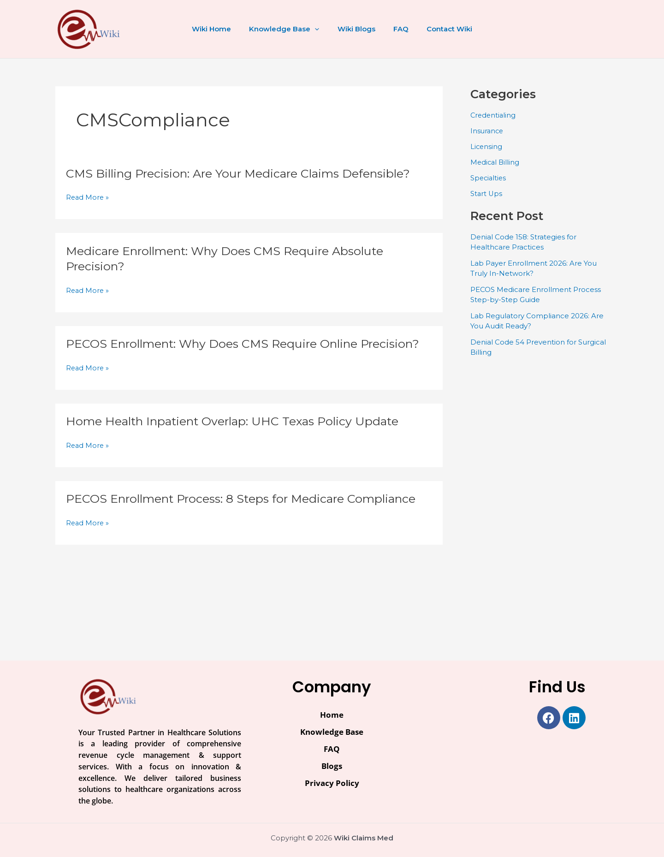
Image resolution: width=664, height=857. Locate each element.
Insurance (487, 130)
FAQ (396, 28)
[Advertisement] (539, 504)
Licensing (486, 146)
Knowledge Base (289, 29)
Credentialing (493, 115)
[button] (319, 29)
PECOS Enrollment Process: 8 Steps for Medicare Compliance (248, 514)
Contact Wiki (441, 28)
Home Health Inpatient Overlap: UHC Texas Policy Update (238, 436)
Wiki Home (220, 28)
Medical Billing (495, 161)
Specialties (489, 177)
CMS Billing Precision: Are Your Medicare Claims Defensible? (245, 173)
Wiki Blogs (356, 28)
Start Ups (486, 193)
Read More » (88, 197)
